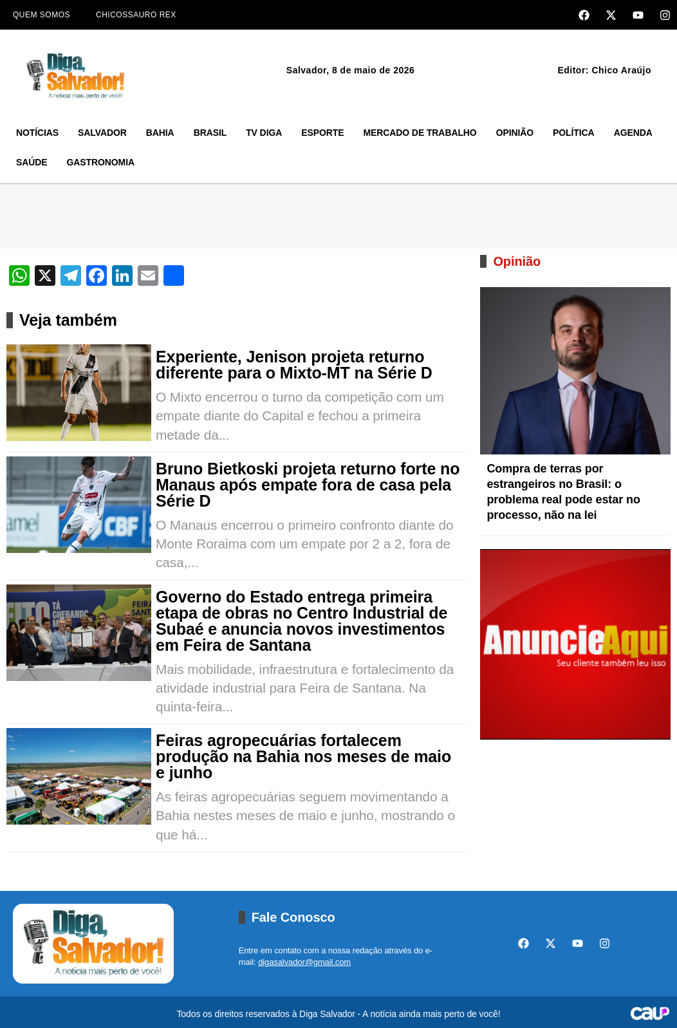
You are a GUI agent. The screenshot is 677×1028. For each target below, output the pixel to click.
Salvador (102, 132)
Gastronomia (100, 162)
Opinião (514, 132)
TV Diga (264, 132)
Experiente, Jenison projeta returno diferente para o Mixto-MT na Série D (294, 365)
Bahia (160, 132)
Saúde (32, 162)
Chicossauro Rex (136, 14)
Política (574, 132)
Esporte (322, 132)
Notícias (37, 132)
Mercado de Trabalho (419, 132)
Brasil (210, 132)
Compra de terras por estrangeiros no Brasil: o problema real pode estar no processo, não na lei (563, 491)
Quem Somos (41, 14)
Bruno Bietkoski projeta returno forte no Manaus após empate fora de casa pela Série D (307, 485)
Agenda (633, 132)
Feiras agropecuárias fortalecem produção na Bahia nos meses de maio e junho (303, 757)
